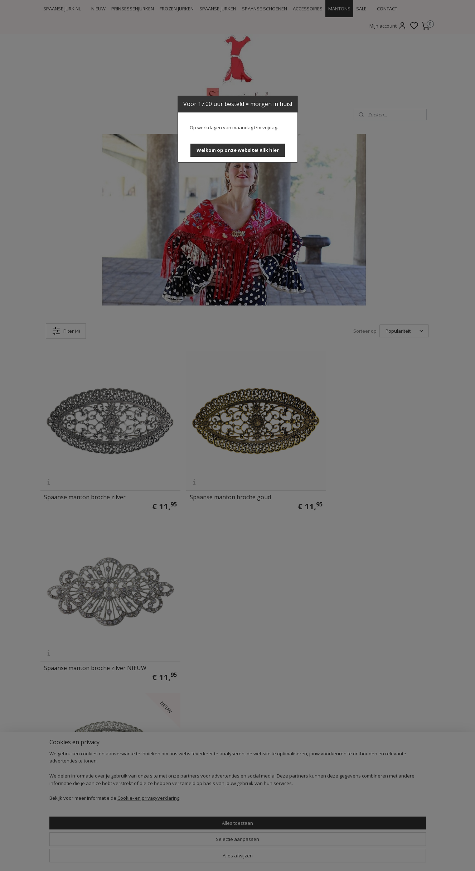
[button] (237, 150)
